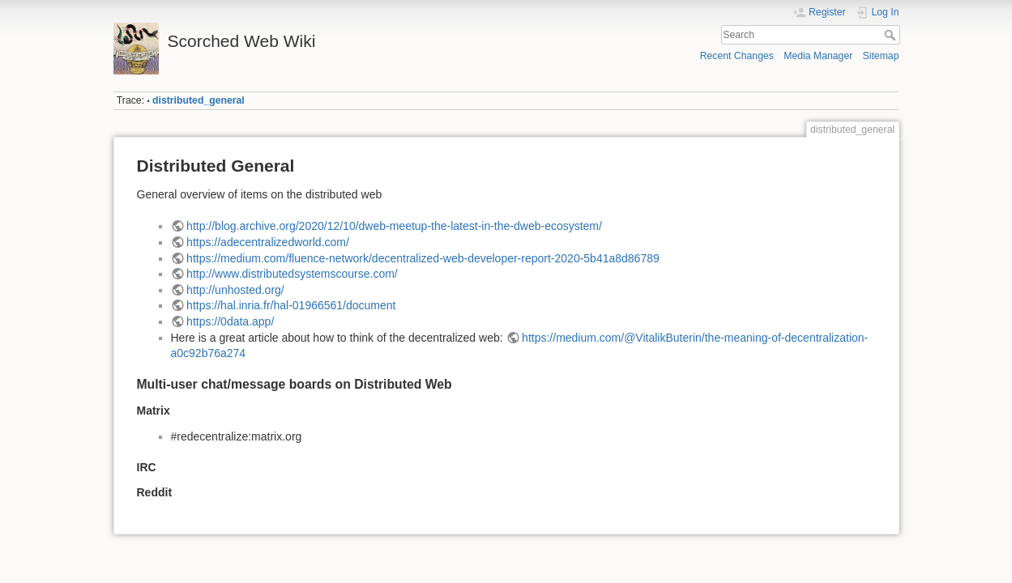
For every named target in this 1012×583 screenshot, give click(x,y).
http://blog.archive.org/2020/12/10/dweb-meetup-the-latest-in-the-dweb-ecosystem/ (394, 225)
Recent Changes (737, 56)
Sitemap (881, 56)
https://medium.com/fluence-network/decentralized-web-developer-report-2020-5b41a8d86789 (423, 258)
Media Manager (818, 56)
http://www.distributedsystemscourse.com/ (292, 273)
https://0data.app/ (230, 321)
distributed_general (198, 100)
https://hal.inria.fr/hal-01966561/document (290, 305)
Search (891, 34)
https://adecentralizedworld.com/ (267, 242)
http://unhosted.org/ (235, 289)
